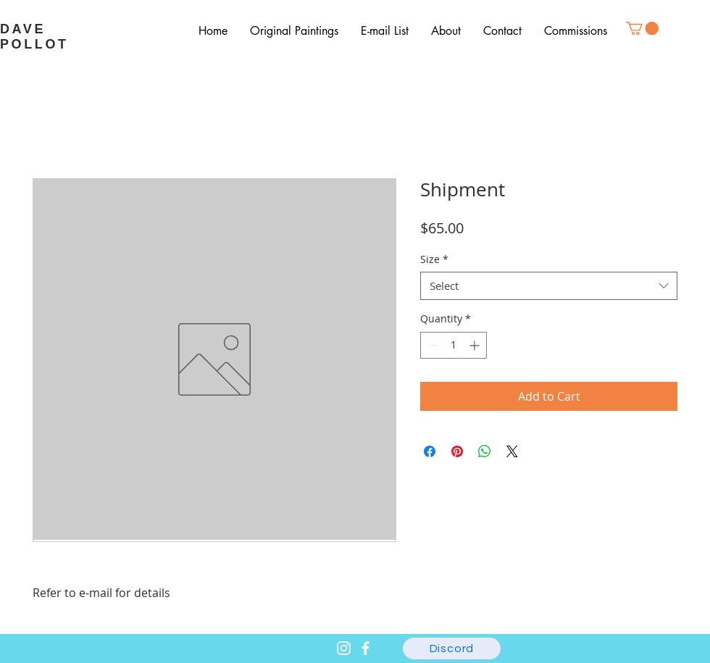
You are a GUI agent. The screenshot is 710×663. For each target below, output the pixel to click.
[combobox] (548, 286)
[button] (642, 28)
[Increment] (476, 345)
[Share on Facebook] (429, 451)
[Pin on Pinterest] (457, 451)
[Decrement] (431, 345)
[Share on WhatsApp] (484, 451)
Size (434, 259)
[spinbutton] (453, 345)
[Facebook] (365, 648)
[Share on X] (512, 451)
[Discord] (452, 648)
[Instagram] (344, 648)
